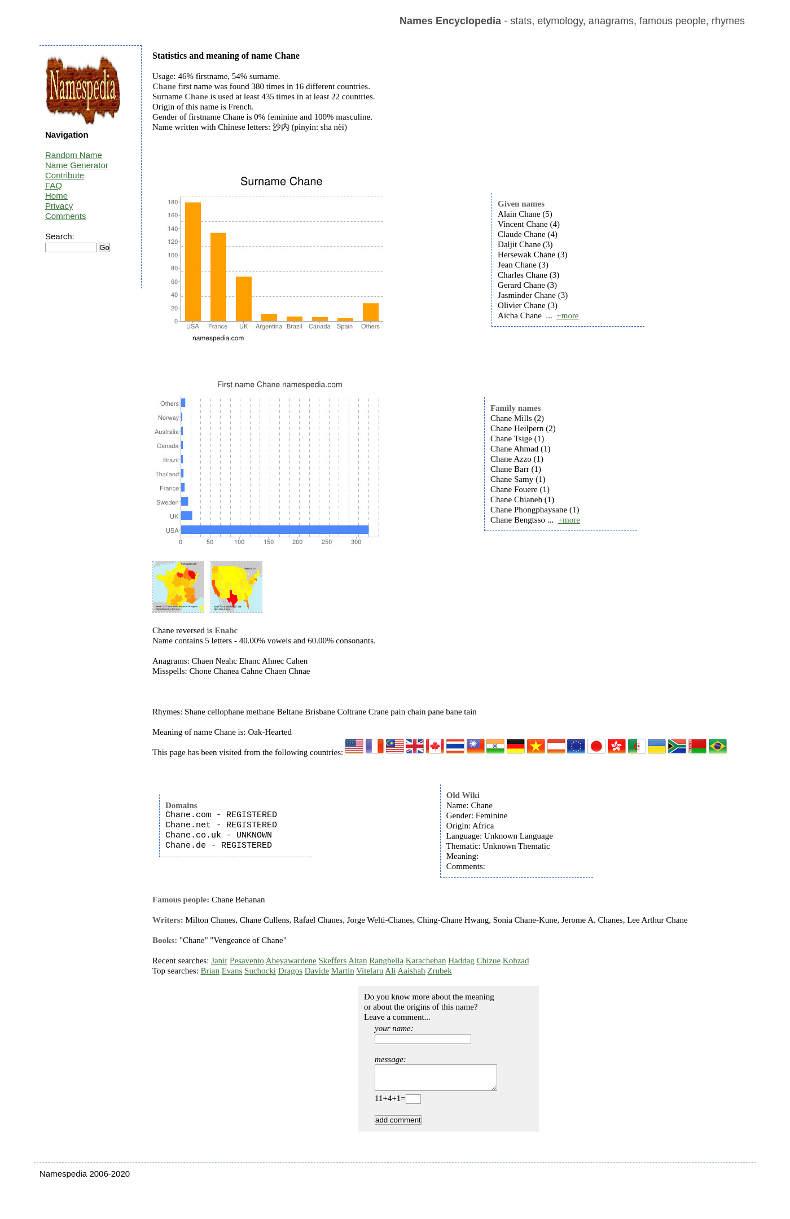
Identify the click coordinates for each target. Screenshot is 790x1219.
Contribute (64, 175)
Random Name (73, 155)
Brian (210, 970)
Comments (65, 216)
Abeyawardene (291, 960)
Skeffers (333, 960)
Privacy (59, 206)
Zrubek (439, 970)
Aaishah (411, 970)
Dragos (290, 970)
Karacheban (426, 960)
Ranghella (386, 960)
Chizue (489, 960)
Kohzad (516, 960)
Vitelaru (369, 970)
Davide (317, 970)
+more (567, 315)
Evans (232, 970)
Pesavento (247, 960)
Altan (357, 960)
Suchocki (260, 970)
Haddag (461, 960)
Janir (219, 960)
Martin (342, 970)
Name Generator (76, 165)
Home (56, 195)
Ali (390, 970)
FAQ (53, 185)
